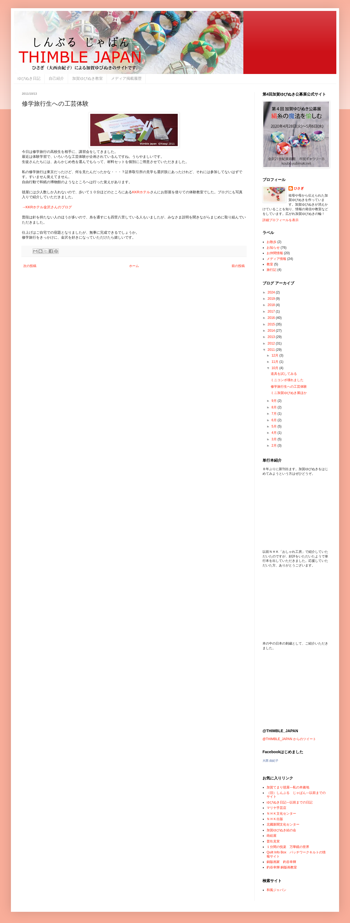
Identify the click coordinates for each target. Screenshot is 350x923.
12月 (275, 355)
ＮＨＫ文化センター (281, 813)
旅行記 (271, 270)
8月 (275, 407)
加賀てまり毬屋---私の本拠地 (288, 787)
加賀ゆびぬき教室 (87, 78)
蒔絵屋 (271, 836)
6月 (275, 420)
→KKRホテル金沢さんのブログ (47, 207)
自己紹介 (56, 78)
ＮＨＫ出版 (275, 819)
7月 (275, 414)
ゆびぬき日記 (29, 78)
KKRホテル (141, 192)
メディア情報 (276, 259)
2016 (272, 318)
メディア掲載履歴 (126, 78)
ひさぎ (299, 188)
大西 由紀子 (270, 760)
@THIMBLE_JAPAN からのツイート (289, 739)
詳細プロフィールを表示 (280, 220)
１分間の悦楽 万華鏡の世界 (288, 847)
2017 (272, 311)
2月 (275, 445)
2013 (272, 337)
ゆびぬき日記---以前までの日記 (290, 802)
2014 (272, 331)
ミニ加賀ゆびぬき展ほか (289, 393)
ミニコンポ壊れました (287, 380)
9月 (275, 401)
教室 (270, 264)
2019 (272, 299)
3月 (275, 439)
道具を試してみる (284, 374)
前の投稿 (238, 266)
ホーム (134, 266)
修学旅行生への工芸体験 (289, 386)
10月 (275, 368)
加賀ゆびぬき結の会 (281, 830)
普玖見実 (273, 841)
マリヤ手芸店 (276, 808)
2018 (272, 305)
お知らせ (273, 248)
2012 (272, 343)
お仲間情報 (275, 253)
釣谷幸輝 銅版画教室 (282, 867)
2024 (272, 292)
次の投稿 (29, 266)
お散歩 (271, 242)
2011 (272, 350)
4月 (275, 433)
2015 (272, 324)
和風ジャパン (276, 890)
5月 (275, 426)
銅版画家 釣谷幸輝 (281, 862)
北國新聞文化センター (283, 824)
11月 (275, 362)
